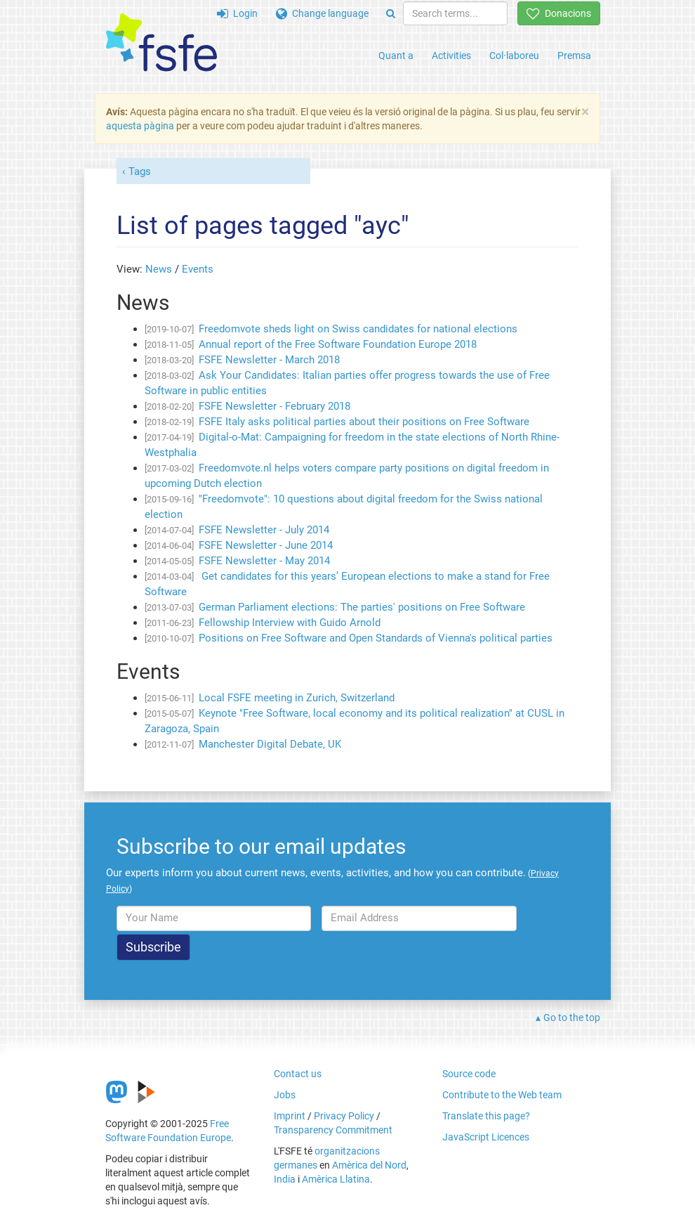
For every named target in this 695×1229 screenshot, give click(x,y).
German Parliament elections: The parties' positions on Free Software (362, 607)
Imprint (289, 1115)
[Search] (391, 13)
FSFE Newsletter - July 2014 (264, 530)
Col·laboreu (514, 55)
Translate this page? (486, 1115)
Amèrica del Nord (369, 1165)
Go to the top (571, 1017)
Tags (139, 171)
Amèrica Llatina (336, 1179)
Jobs (285, 1094)
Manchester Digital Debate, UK (270, 744)
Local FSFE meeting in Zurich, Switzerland (297, 697)
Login (237, 13)
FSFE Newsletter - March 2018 (269, 359)
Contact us (298, 1073)
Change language (322, 13)
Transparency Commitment (333, 1130)
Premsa (574, 55)
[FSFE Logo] (161, 43)
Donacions (559, 13)
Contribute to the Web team (502, 1094)
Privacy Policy (344, 1115)
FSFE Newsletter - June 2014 (266, 545)
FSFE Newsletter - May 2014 (264, 560)
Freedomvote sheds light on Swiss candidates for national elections (358, 329)
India (285, 1179)
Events (197, 269)
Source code (469, 1073)
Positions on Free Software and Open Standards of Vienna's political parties (375, 638)
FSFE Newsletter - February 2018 (274, 406)
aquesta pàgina (140, 125)
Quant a (395, 55)
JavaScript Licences (485, 1137)
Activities (451, 55)
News (158, 269)
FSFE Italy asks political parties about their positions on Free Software (364, 421)
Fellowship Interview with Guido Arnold (289, 622)
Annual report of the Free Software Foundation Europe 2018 (338, 344)
